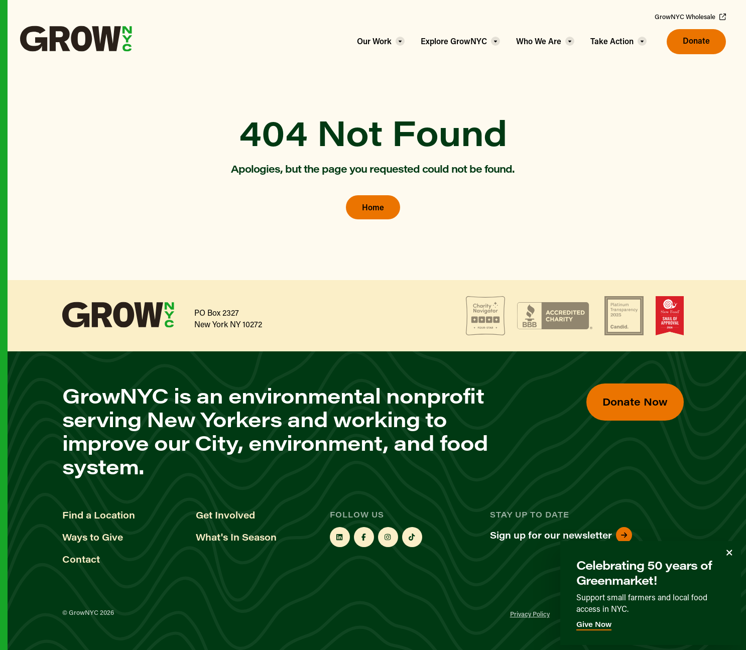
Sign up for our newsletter (561, 535)
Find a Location (98, 515)
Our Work (374, 41)
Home (373, 207)
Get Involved (225, 515)
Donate (696, 40)
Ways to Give (92, 537)
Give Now (593, 624)
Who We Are (538, 41)
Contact (81, 559)
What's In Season (236, 537)
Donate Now (635, 401)
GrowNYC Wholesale (690, 17)
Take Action (612, 41)
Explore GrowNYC (454, 41)
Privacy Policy (530, 613)
